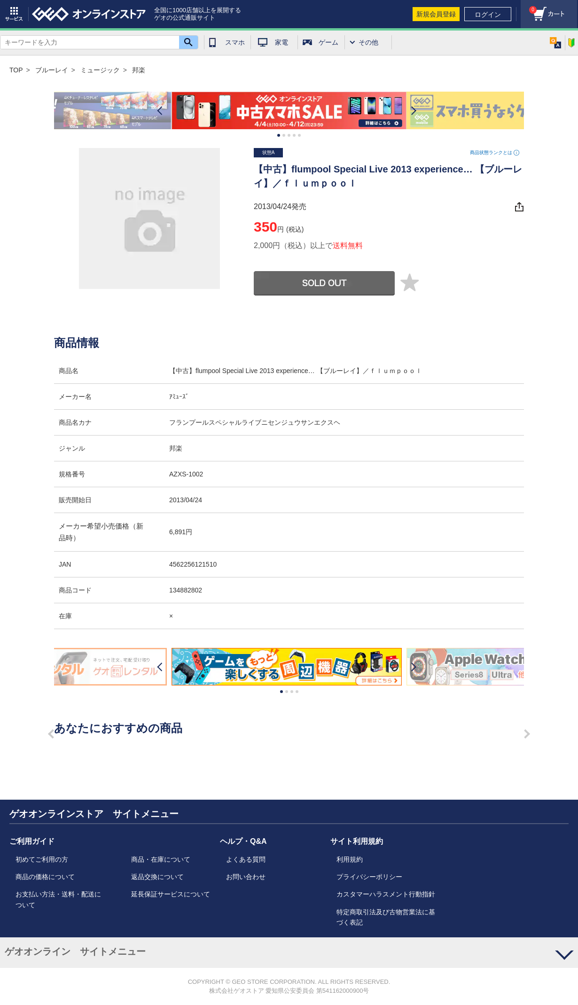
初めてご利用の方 (42, 859)
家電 (281, 42)
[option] (289, 111)
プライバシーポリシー (369, 876)
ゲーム (328, 42)
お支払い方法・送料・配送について (58, 899)
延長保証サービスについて (170, 894)
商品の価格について (45, 876)
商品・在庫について (160, 859)
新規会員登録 (436, 14)
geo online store (88, 14)
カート (529, 7)
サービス (14, 14)
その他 (368, 42)
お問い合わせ (246, 876)
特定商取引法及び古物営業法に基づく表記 (385, 917)
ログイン (488, 14)
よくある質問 (246, 859)
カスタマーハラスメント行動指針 (385, 894)
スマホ (235, 42)
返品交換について (157, 876)
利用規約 (349, 859)
